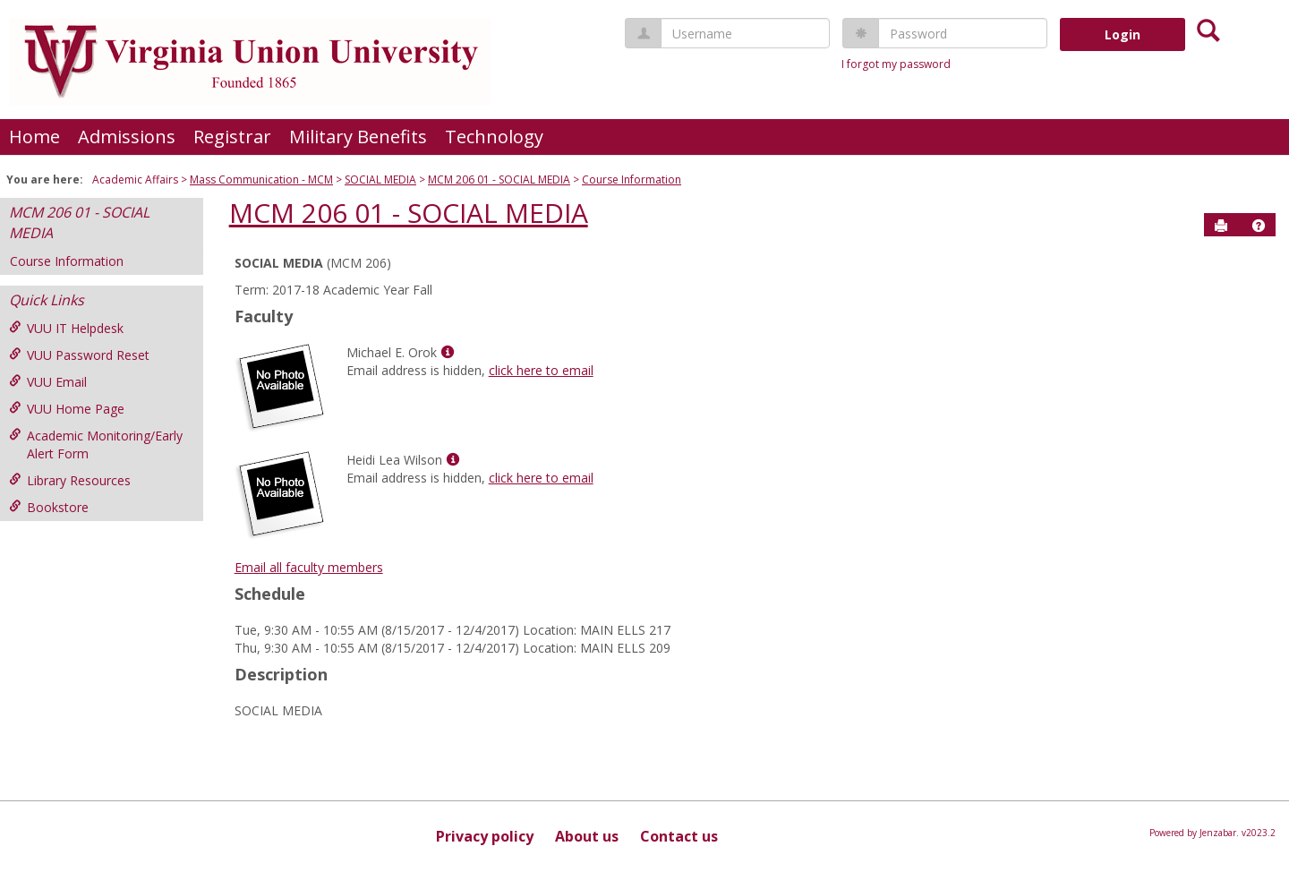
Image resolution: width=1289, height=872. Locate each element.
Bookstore (49, 507)
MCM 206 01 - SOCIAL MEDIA (499, 179)
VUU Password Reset (79, 354)
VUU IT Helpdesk (66, 328)
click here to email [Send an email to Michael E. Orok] (541, 370)
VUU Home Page (66, 408)
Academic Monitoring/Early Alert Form (96, 444)
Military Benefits (358, 136)
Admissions (126, 136)
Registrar (232, 136)
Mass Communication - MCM (261, 179)
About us (587, 836)
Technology (494, 136)
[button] (1259, 225)
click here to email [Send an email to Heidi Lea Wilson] (541, 477)
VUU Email (48, 381)
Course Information (631, 179)
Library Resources (70, 480)
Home (34, 136)
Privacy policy (485, 836)
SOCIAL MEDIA (380, 179)
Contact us (679, 836)
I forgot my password (896, 64)
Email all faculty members (309, 567)
